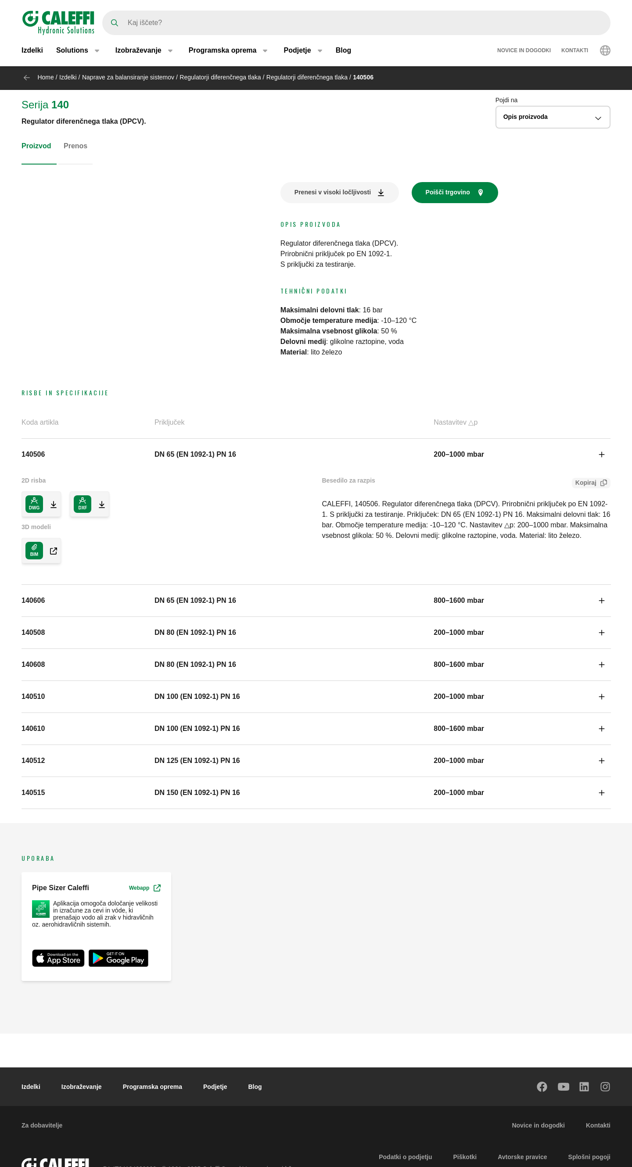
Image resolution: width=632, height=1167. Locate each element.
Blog (344, 51)
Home (45, 77)
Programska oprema (152, 1086)
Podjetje (215, 1086)
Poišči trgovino (448, 192)
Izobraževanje (81, 1086)
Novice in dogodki (524, 52)
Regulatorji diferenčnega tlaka (220, 77)
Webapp (145, 887)
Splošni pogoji (589, 1156)
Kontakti (574, 52)
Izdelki (32, 51)
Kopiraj (584, 483)
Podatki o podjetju (405, 1156)
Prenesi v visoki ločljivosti (332, 192)
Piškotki (465, 1156)
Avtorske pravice (522, 1156)
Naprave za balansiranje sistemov (128, 77)
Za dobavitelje (42, 1125)
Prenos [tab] (75, 146)
